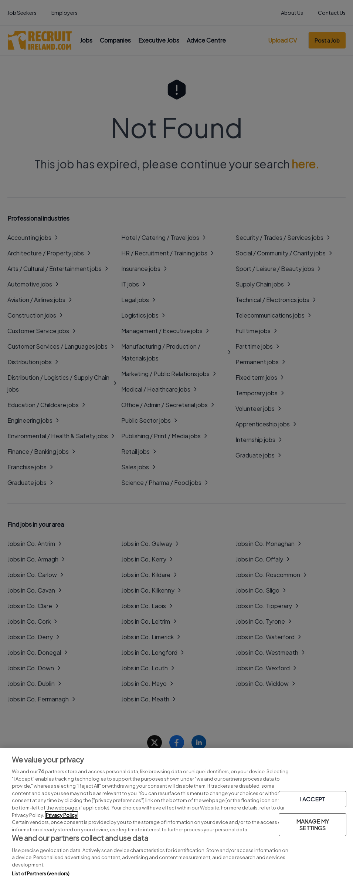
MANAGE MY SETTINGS (312, 824)
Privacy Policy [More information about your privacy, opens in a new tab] (61, 815)
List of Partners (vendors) (40, 873)
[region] (176, 816)
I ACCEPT (312, 798)
